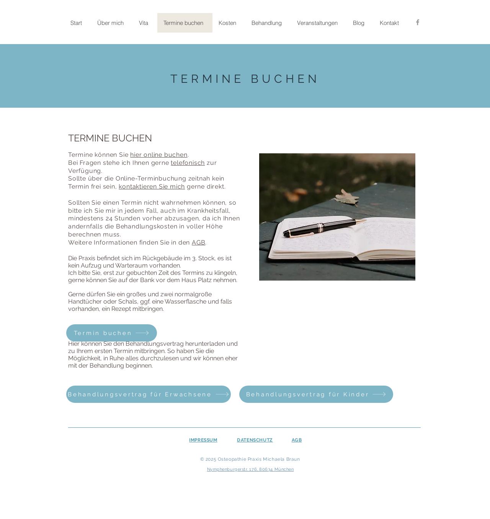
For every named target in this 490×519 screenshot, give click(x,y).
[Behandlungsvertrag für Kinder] (316, 394)
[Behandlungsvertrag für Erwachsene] (148, 394)
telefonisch (188, 162)
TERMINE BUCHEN (245, 78)
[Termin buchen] (111, 333)
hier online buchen (158, 154)
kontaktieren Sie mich (152, 186)
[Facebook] (417, 22)
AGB (198, 242)
